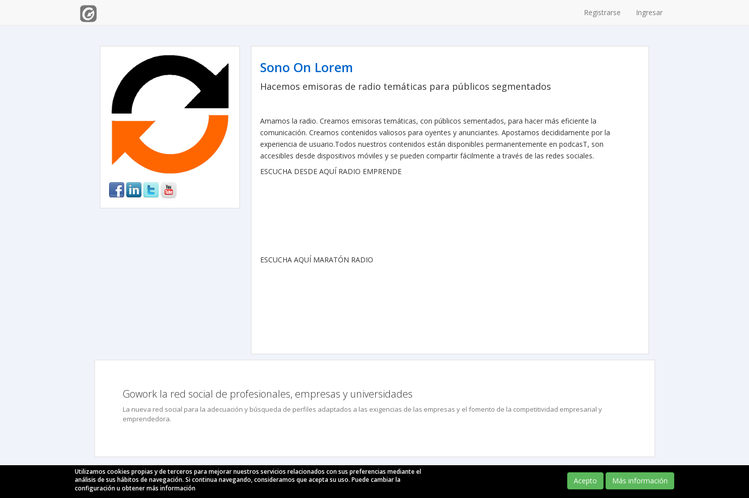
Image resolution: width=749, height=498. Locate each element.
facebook (117, 190)
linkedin (134, 190)
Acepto (585, 480)
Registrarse (602, 12)
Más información (640, 480)
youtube (169, 190)
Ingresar (649, 12)
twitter (151, 190)
